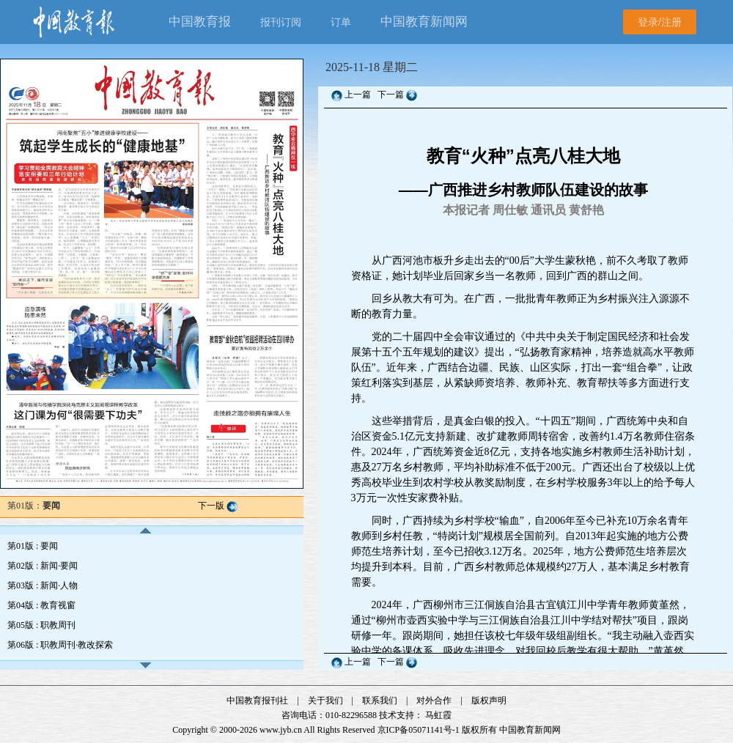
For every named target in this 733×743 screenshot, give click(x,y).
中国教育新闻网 (530, 730)
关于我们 (325, 700)
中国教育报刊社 (257, 700)
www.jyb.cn (280, 730)
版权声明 (489, 700)
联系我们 (379, 700)
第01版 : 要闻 (32, 546)
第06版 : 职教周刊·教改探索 (60, 645)
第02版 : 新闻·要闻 (42, 566)
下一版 (211, 505)
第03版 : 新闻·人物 (42, 585)
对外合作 (434, 700)
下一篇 (391, 94)
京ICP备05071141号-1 (418, 730)
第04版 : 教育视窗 (41, 605)
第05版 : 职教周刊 (41, 625)
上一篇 (358, 94)
